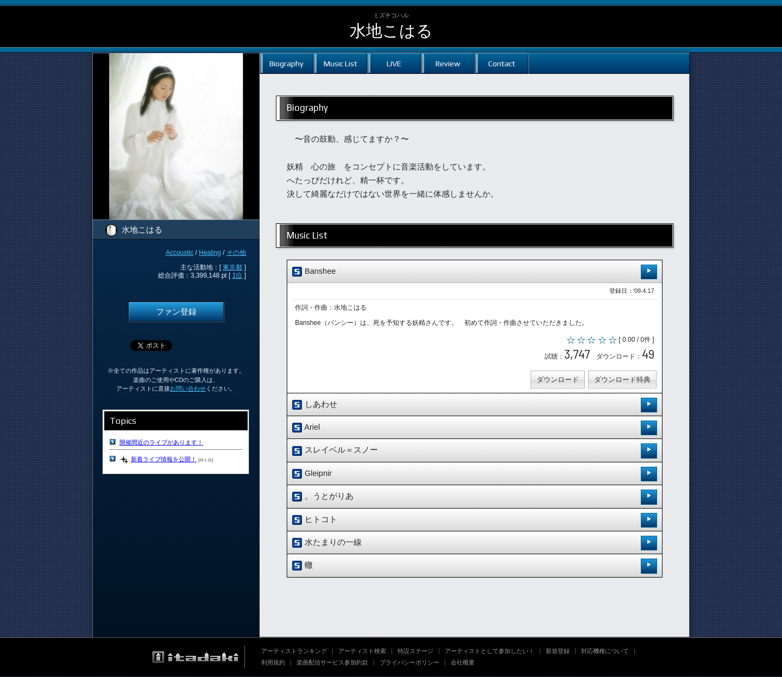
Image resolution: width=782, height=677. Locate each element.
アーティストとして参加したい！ (489, 651)
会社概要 (463, 663)
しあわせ (475, 405)
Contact (501, 63)
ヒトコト (475, 520)
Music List (340, 63)
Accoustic (179, 252)
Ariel (475, 428)
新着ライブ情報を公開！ (164, 459)
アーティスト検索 (362, 651)
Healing (210, 252)
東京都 (232, 267)
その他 (236, 252)
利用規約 (273, 663)
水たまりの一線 (475, 543)
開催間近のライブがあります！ (161, 442)
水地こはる (391, 31)
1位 (237, 275)
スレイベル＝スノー (475, 451)
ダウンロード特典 (622, 380)
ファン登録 (176, 312)
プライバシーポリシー (409, 663)
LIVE (394, 63)
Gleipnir (475, 474)
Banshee (475, 272)
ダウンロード (557, 380)
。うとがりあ (475, 497)
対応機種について (605, 651)
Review (448, 63)
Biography (286, 63)
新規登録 (558, 651)
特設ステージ (415, 651)
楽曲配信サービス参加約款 (332, 663)
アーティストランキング (294, 651)
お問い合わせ (188, 388)
